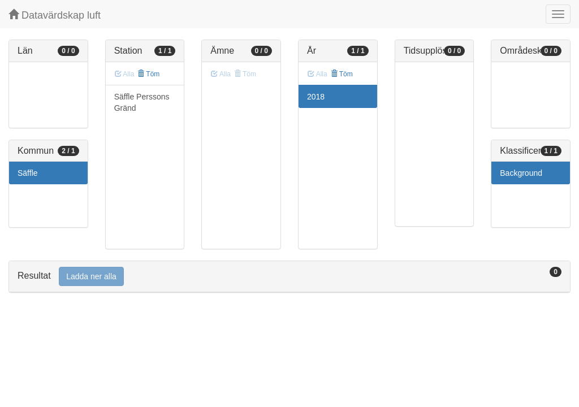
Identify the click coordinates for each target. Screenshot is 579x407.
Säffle (28, 172)
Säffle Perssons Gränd (142, 102)
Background (521, 172)
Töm (148, 74)
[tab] (289, 276)
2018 (316, 96)
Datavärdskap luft (54, 15)
